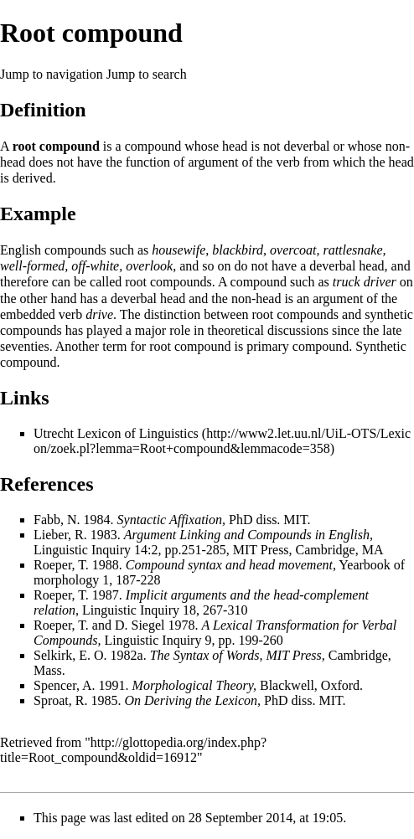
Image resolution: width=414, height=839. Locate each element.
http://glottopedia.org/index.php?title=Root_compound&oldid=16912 (133, 749)
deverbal (306, 146)
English (20, 250)
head (234, 146)
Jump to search (146, 74)
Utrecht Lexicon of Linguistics (116, 433)
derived (33, 178)
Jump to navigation (51, 74)
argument (213, 162)
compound (153, 146)
